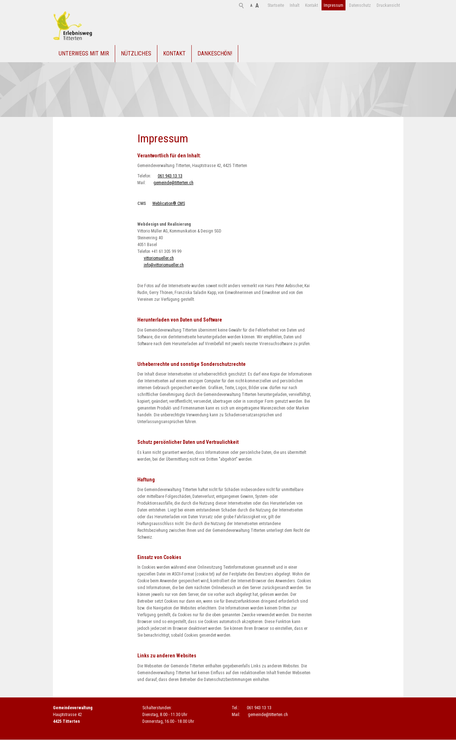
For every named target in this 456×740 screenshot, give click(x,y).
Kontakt (285, 5)
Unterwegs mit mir (84, 53)
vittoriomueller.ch (159, 258)
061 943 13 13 (170, 176)
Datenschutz (333, 5)
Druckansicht (361, 5)
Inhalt (268, 5)
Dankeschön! (214, 53)
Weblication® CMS (168, 204)
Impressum (307, 5)
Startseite (249, 5)
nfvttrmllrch (164, 265)
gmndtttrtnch (173, 183)
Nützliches (136, 53)
